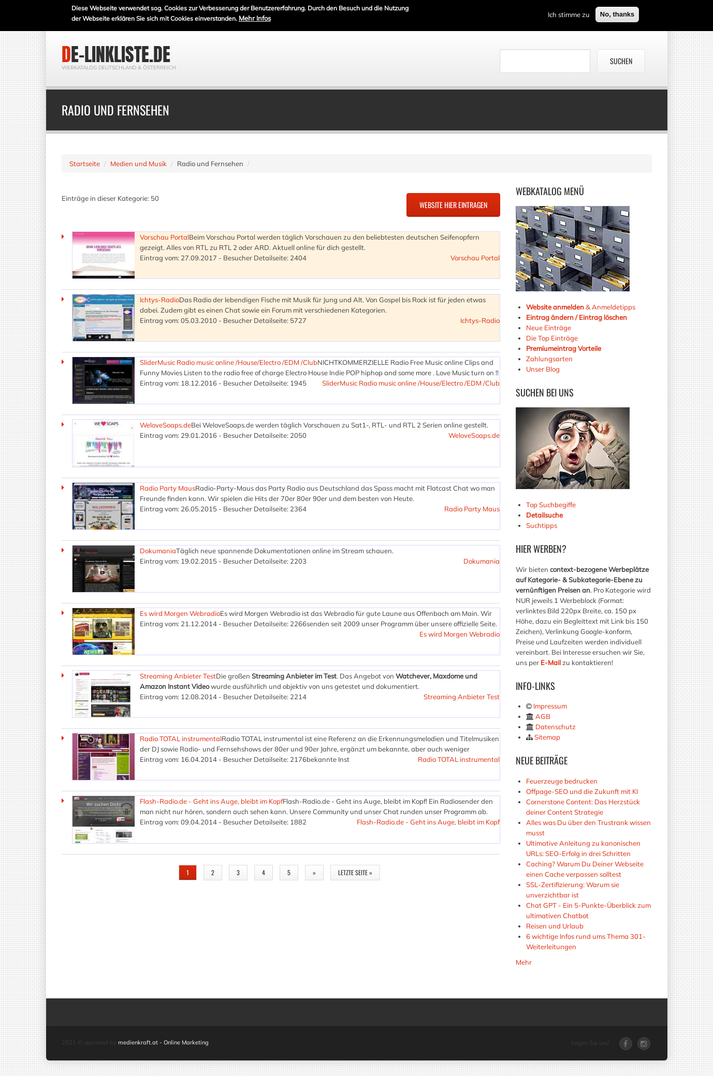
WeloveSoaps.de (165, 425)
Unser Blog (543, 369)
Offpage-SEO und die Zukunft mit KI (582, 791)
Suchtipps (541, 525)
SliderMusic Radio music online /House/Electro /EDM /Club (228, 362)
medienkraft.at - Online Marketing (163, 1042)
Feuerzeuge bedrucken (562, 781)
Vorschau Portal (164, 237)
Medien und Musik (138, 163)
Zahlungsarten (549, 359)
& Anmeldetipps (580, 307)
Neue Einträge (548, 327)
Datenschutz (555, 727)
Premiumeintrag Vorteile (563, 348)
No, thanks (617, 14)
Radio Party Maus (167, 488)
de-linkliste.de (116, 54)
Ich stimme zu (569, 14)
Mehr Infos (255, 17)
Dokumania (158, 551)
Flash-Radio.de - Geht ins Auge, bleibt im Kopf (211, 801)
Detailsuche (544, 515)
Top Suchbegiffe (551, 504)
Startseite (84, 163)
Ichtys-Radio (159, 300)
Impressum (550, 706)
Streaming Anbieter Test (178, 676)
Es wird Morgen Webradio (180, 613)
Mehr (524, 962)
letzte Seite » (355, 872)
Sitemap (547, 737)
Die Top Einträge (552, 338)
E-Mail (551, 662)
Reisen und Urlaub (555, 926)
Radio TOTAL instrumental (181, 738)
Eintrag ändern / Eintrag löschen (576, 317)
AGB (542, 716)
